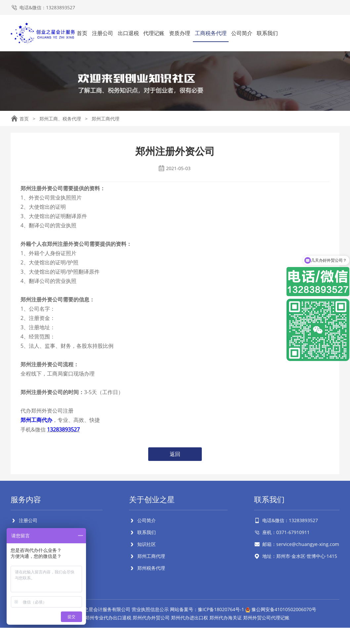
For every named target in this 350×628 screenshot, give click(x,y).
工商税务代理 (211, 33)
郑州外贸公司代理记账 (266, 618)
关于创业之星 (153, 499)
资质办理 (179, 33)
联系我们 (267, 33)
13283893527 (63, 429)
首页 (82, 33)
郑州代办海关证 (225, 618)
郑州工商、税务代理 (60, 118)
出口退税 (128, 33)
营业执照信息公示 (150, 609)
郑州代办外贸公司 (151, 618)
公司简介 (241, 33)
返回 (175, 454)
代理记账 (153, 33)
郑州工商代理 (105, 118)
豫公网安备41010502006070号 (283, 609)
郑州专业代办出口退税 (108, 618)
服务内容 (26, 499)
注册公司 (102, 33)
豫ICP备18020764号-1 (221, 609)
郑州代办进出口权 (189, 618)
